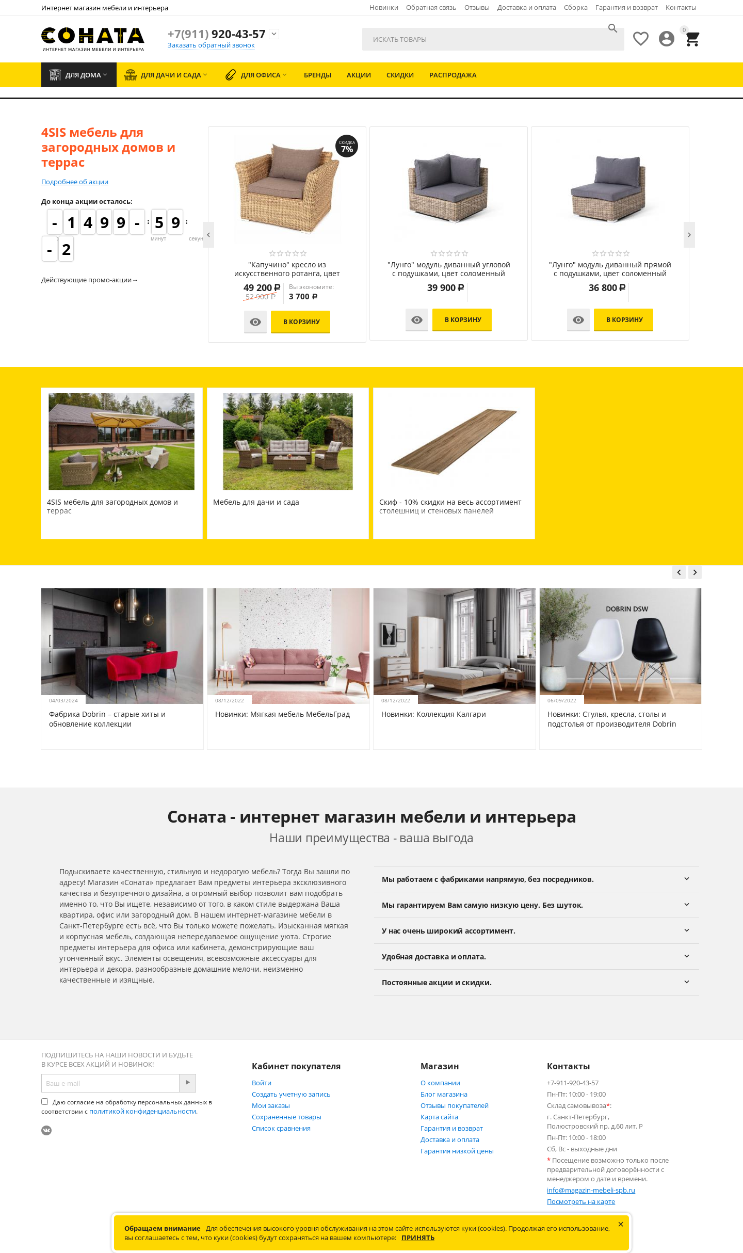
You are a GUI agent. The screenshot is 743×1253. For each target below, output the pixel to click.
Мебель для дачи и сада (256, 502)
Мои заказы (271, 1105)
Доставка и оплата (526, 7)
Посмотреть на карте (581, 1201)
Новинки (383, 7)
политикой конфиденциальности (142, 1111)
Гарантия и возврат (626, 7)
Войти (261, 1082)
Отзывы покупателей (455, 1105)
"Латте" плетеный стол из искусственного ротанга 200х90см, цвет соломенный (265, 269)
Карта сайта (439, 1116)
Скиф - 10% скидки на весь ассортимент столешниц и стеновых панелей (450, 506)
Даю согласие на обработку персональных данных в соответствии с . (126, 1107)
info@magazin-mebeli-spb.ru (591, 1190)
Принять (417, 1237)
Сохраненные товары (286, 1116)
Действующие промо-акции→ (89, 279)
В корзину (279, 321)
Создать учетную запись (291, 1094)
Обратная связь (431, 7)
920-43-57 (217, 33)
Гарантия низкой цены (457, 1150)
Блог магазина (444, 1094)
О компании (440, 1082)
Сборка (576, 7)
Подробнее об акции (74, 181)
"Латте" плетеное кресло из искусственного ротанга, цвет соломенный (588, 269)
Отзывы (477, 7)
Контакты (681, 7)
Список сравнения (281, 1128)
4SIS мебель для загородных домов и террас (112, 506)
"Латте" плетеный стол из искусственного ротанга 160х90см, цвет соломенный (426, 269)
